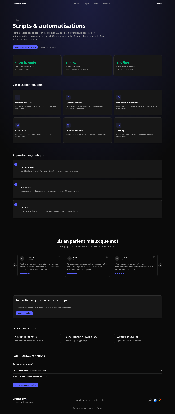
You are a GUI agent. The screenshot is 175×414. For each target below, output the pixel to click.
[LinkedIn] (150, 400)
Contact (159, 3)
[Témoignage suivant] (160, 265)
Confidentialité (98, 400)
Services (96, 4)
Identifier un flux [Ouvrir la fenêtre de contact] (24, 313)
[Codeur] (155, 400)
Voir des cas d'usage (48, 47)
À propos (76, 4)
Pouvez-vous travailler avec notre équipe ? (87, 377)
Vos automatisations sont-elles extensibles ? (87, 370)
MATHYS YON (20, 3)
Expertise (107, 4)
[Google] (160, 400)
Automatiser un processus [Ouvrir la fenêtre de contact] (25, 47)
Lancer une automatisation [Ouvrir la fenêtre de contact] (25, 385)
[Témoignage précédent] (15, 265)
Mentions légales (83, 400)
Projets (86, 4)
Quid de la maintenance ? (87, 364)
